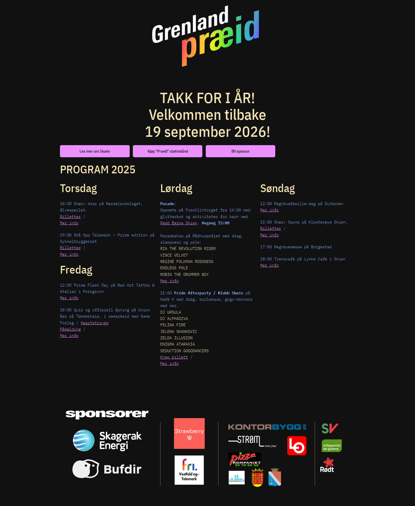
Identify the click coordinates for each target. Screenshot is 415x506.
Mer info (69, 222)
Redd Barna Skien (178, 222)
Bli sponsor (240, 151)
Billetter (70, 216)
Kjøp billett (174, 357)
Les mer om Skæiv (95, 151)
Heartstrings (94, 322)
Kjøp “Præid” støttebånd (168, 151)
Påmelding (70, 329)
